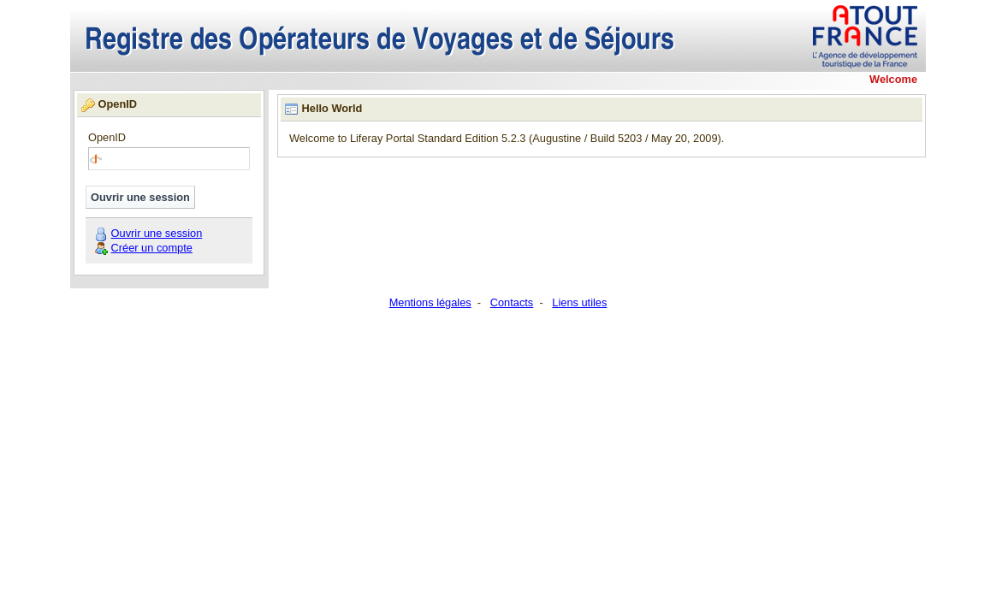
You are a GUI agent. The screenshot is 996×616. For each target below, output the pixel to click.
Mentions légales (430, 302)
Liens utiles (579, 302)
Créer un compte (152, 247)
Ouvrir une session (157, 233)
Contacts (512, 302)
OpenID (107, 138)
